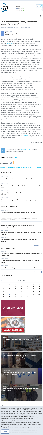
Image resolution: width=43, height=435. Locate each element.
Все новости (37, 245)
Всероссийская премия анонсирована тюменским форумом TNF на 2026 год (21, 372)
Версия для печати (25, 27)
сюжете (10, 173)
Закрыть (5, 431)
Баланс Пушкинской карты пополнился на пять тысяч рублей (19, 268)
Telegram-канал (25, 149)
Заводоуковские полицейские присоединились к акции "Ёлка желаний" (21, 388)
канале (25, 135)
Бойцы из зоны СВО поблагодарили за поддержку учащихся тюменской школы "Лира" (21, 356)
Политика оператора (33, 427)
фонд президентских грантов (31, 167)
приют (18, 167)
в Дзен (16, 157)
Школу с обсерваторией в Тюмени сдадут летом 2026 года (18, 212)
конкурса (10, 43)
